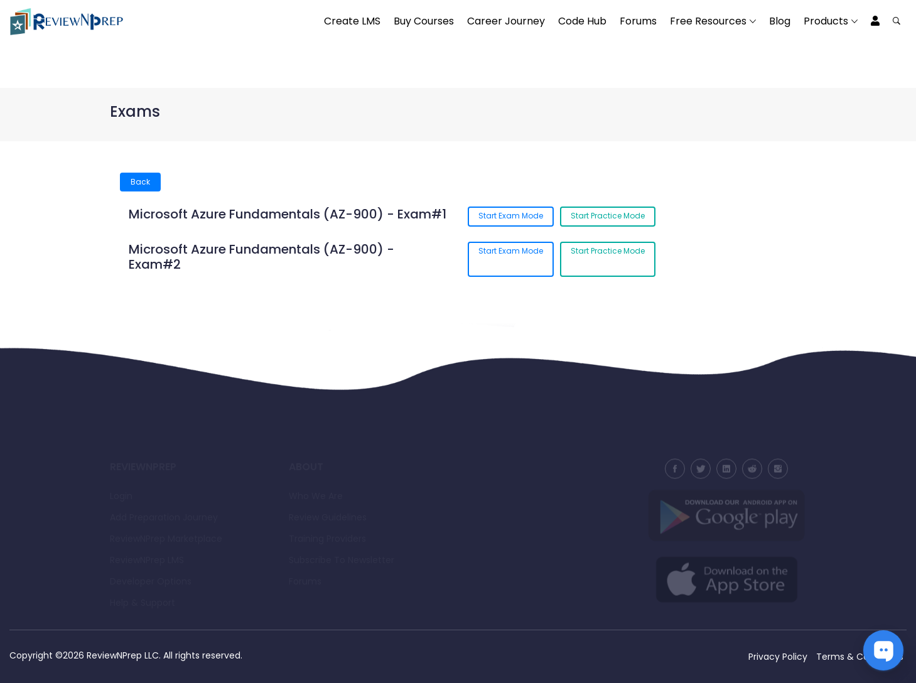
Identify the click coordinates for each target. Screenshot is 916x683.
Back (140, 181)
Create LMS (352, 21)
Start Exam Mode (510, 215)
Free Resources (708, 21)
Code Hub (582, 21)
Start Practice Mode (608, 215)
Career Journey (506, 21)
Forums (638, 21)
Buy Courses (424, 21)
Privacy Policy (777, 656)
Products (826, 21)
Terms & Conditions (859, 656)
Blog (779, 21)
